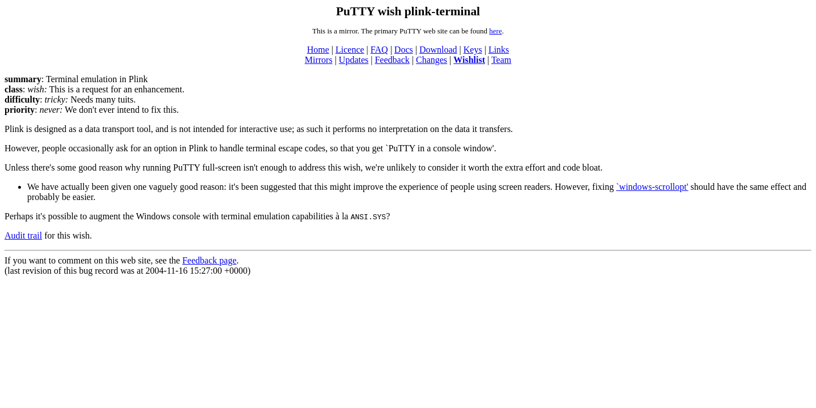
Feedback (392, 60)
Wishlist (469, 60)
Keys (473, 49)
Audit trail (23, 235)
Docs (403, 49)
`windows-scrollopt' (652, 187)
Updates (353, 60)
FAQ (379, 49)
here (495, 31)
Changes (431, 60)
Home (318, 49)
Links (498, 49)
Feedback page (209, 260)
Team (501, 60)
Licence (349, 49)
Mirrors (319, 60)
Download (438, 49)
